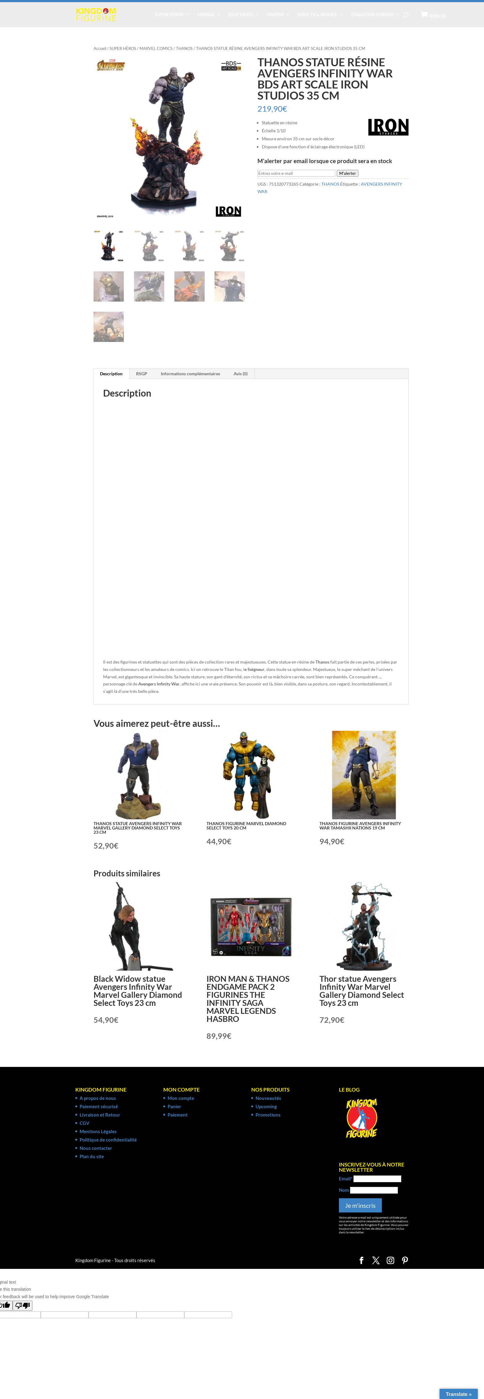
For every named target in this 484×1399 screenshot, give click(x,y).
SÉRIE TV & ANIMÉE (317, 14)
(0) (437, 16)
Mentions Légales (98, 1131)
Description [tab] (111, 373)
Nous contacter (96, 1148)
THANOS (184, 48)
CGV (85, 1123)
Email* (346, 1178)
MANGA (206, 14)
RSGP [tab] (141, 373)
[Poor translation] (22, 1306)
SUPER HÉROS (169, 14)
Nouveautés (268, 1098)
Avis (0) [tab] (241, 373)
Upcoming (266, 1106)
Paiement (178, 1114)
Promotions (268, 1114)
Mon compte (181, 1098)
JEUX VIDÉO (240, 14)
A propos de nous (98, 1098)
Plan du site (92, 1156)
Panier (174, 1106)
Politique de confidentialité (108, 1139)
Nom (344, 1190)
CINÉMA (275, 14)
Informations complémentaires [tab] (190, 373)
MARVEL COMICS (156, 48)
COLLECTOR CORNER (372, 14)
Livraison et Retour (100, 1114)
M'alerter (347, 173)
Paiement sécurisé (99, 1106)
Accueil (100, 48)
